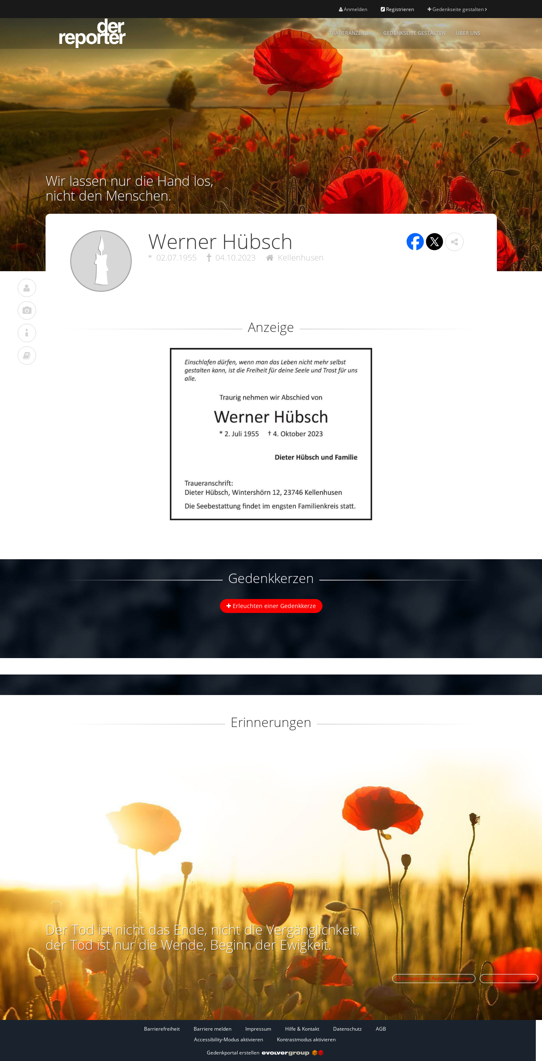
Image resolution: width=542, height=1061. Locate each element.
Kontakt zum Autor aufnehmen (434, 978)
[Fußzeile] (265, 1034)
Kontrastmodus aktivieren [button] (306, 1039)
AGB (381, 1028)
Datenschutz (347, 1028)
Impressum (258, 1028)
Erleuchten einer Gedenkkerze (271, 606)
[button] (454, 242)
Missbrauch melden (509, 978)
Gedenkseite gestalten (457, 9)
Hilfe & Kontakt (302, 1028)
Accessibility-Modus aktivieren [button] (228, 1039)
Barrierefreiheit (162, 1028)
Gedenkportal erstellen (265, 1052)
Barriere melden (212, 1028)
